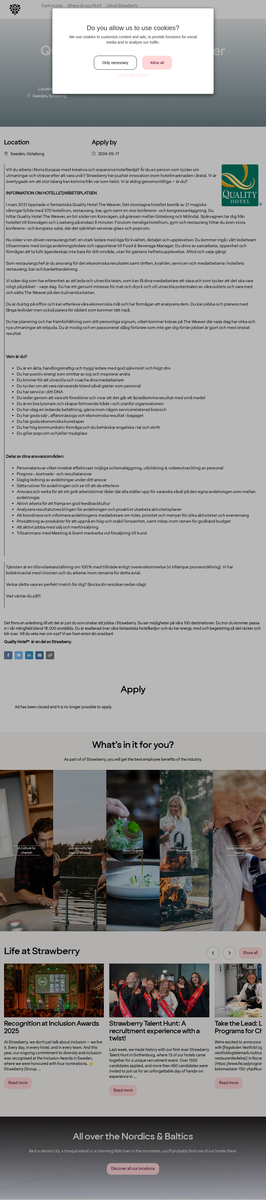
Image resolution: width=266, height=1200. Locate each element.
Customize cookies (133, 75)
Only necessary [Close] (115, 63)
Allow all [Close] (157, 63)
